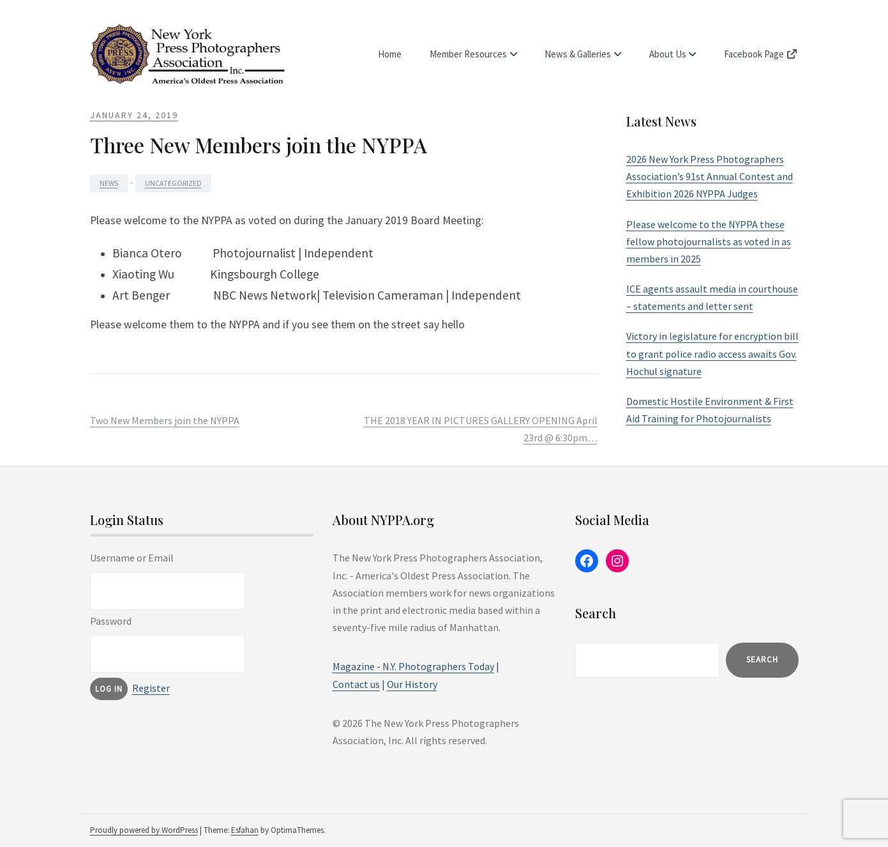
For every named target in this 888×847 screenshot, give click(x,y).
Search (762, 659)
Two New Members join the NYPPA (164, 420)
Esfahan (245, 830)
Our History (412, 684)
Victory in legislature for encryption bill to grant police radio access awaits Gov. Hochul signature (712, 353)
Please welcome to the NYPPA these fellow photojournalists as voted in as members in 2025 (708, 241)
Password (111, 620)
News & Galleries (580, 54)
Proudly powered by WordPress (144, 830)
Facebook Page (762, 54)
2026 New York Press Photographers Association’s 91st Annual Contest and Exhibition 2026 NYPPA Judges (709, 176)
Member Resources (471, 54)
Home (393, 54)
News (109, 183)
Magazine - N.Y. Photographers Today (413, 666)
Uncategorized (173, 183)
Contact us (356, 684)
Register (151, 688)
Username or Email (132, 557)
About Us (669, 54)
